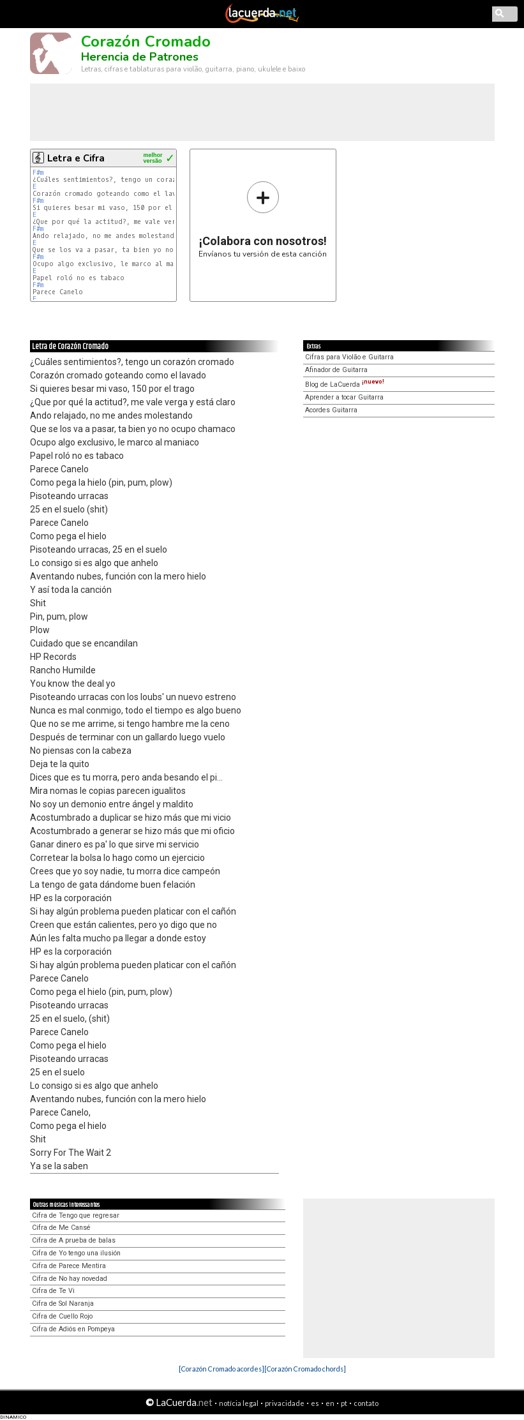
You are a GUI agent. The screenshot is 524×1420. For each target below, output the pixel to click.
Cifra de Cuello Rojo (62, 1316)
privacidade (284, 1403)
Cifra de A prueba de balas (74, 1240)
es (315, 1403)
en (330, 1403)
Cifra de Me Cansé (61, 1227)
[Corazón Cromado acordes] (221, 1368)
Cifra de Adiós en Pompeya (73, 1329)
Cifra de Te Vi (53, 1291)
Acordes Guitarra (331, 410)
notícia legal (238, 1403)
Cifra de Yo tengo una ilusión (76, 1253)
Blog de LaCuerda (344, 384)
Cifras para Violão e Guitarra (349, 357)
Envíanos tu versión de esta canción (262, 219)
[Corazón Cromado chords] (305, 1368)
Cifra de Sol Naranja (63, 1303)
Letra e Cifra (76, 158)
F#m (38, 172)
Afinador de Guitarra (336, 370)
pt (344, 1403)
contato (366, 1403)
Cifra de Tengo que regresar (75, 1215)
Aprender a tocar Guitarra (344, 397)
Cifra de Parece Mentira (69, 1266)
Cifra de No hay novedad (69, 1278)
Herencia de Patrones (139, 56)
